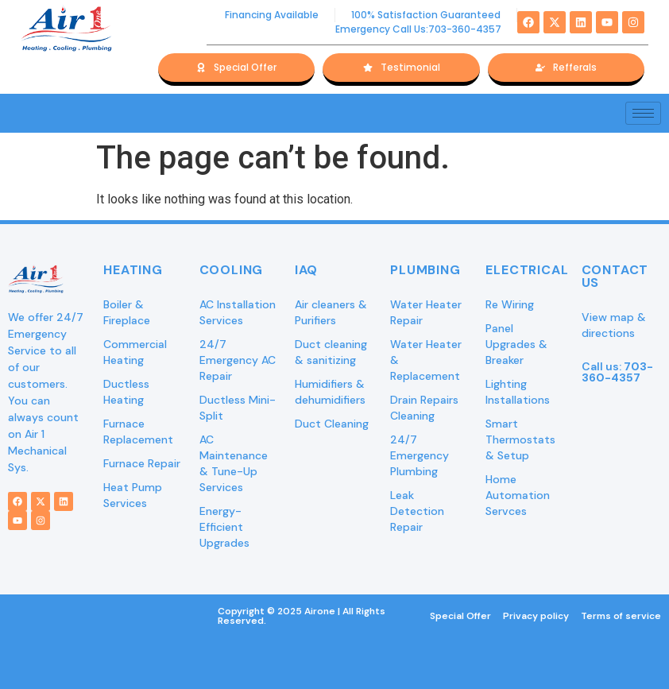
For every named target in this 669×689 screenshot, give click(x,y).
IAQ (306, 269)
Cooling (231, 269)
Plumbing (425, 269)
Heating (133, 269)
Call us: (617, 372)
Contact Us (615, 276)
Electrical (526, 269)
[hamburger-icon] (643, 113)
